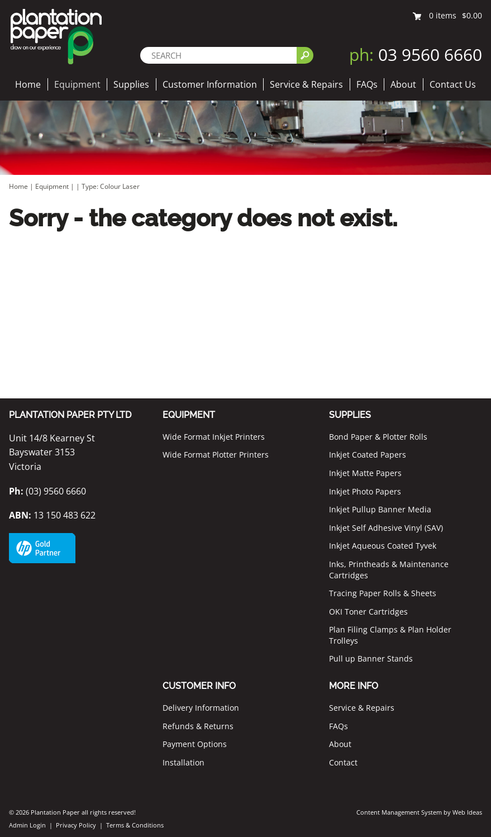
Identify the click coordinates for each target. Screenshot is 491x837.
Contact (343, 762)
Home (28, 84)
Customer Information (210, 84)
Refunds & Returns (198, 726)
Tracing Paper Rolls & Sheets (382, 593)
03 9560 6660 (415, 54)
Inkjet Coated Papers (367, 454)
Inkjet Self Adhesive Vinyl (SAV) (386, 527)
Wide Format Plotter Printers (216, 454)
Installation (183, 762)
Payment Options (195, 744)
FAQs (367, 84)
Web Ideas (467, 812)
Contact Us (453, 84)
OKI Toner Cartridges (368, 611)
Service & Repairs (306, 84)
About (403, 84)
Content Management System (399, 812)
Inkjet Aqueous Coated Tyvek (382, 545)
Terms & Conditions (135, 825)
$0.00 (472, 15)
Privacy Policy (76, 825)
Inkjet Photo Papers (365, 491)
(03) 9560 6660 (47, 491)
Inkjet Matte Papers (365, 473)
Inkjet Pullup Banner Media (380, 509)
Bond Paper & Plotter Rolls (378, 436)
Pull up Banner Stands (371, 658)
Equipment (77, 84)
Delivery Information (201, 707)
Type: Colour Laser (111, 186)
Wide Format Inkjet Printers (214, 436)
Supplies (131, 84)
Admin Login (27, 825)
